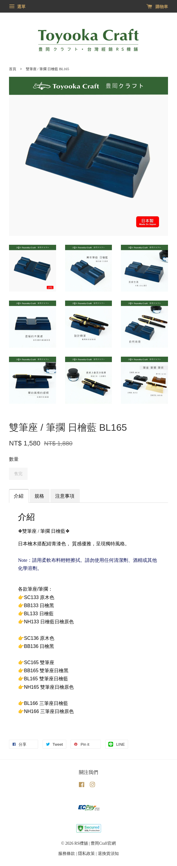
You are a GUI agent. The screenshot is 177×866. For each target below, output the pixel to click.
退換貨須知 (108, 853)
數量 (14, 459)
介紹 (18, 496)
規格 (39, 496)
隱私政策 (86, 853)
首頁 (12, 69)
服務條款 (66, 853)
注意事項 (64, 496)
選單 (17, 7)
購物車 (157, 7)
